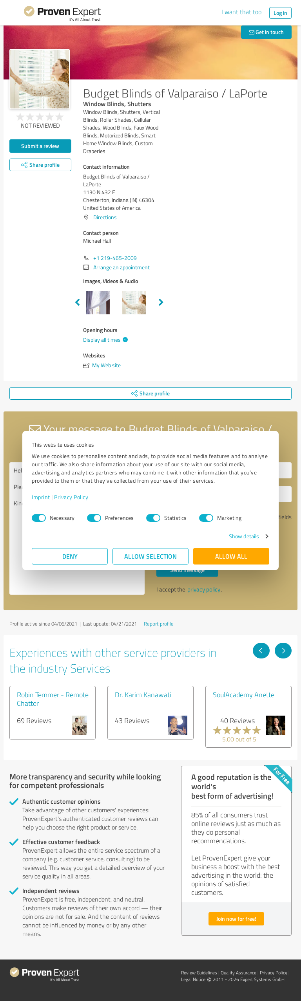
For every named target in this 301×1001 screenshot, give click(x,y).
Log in (280, 12)
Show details (244, 536)
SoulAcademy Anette (243, 694)
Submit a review (40, 146)
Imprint (41, 497)
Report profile (159, 623)
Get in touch (266, 32)
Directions (105, 217)
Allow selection (150, 556)
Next (161, 303)
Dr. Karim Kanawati (143, 694)
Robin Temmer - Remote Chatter (53, 699)
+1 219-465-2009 (115, 258)
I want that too (241, 11)
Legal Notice (193, 979)
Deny (70, 556)
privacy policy (203, 589)
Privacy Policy (71, 497)
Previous (77, 303)
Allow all (231, 556)
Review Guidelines (199, 972)
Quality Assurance (238, 972)
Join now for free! (236, 918)
